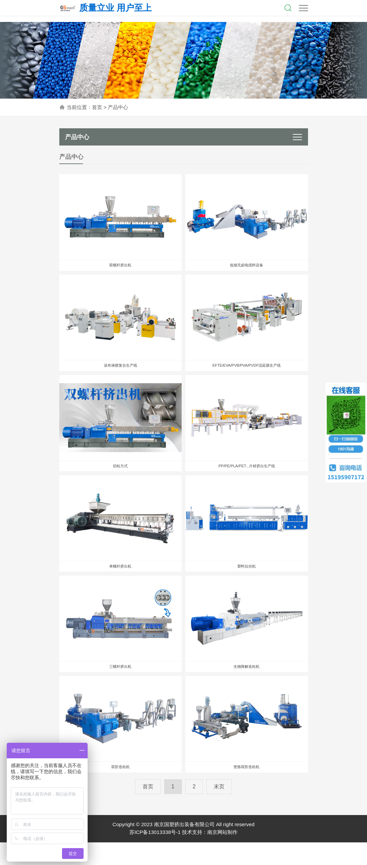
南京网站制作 (222, 855)
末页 (219, 809)
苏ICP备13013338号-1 (155, 855)
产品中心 (118, 107)
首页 (97, 107)
